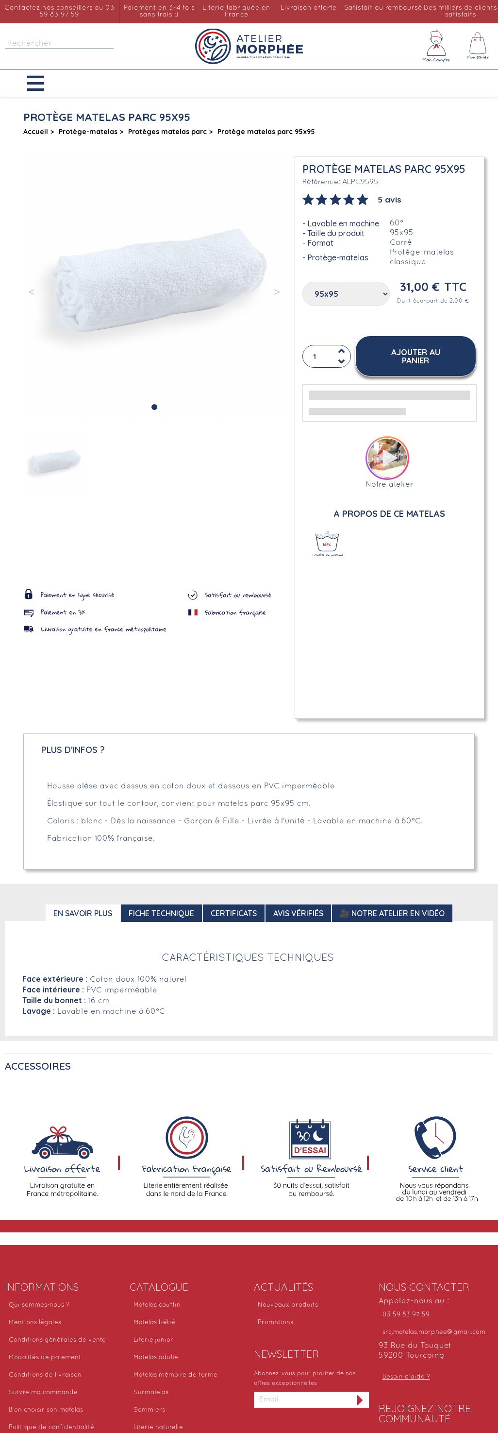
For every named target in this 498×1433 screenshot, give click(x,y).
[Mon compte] (436, 46)
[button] (43, 83)
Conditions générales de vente (57, 1340)
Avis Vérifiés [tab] (298, 913)
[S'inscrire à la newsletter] (360, 1400)
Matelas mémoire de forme (175, 1375)
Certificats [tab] (234, 913)
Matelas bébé (154, 1323)
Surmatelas (150, 1393)
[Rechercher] (59, 44)
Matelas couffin (157, 1305)
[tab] (351, 199)
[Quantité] (326, 356)
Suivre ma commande (43, 1393)
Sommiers (149, 1410)
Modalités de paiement (45, 1358)
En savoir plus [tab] (82, 913)
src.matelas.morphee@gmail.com (433, 1332)
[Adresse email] (302, 1400)
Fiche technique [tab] (161, 913)
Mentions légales (35, 1323)
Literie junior (153, 1340)
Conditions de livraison (45, 1375)
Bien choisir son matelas (46, 1410)
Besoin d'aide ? (406, 1377)
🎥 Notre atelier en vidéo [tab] (392, 913)
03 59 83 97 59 (406, 1315)
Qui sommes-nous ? (39, 1305)
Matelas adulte (155, 1358)
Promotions (275, 1323)
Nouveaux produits (288, 1305)
